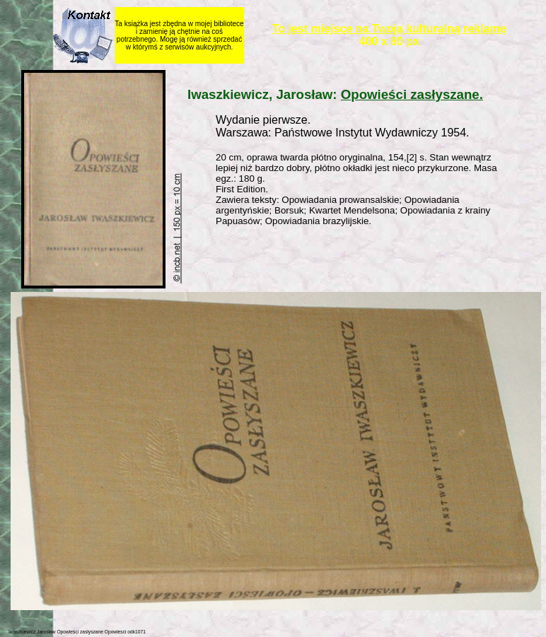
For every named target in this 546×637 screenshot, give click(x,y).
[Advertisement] (364, 260)
